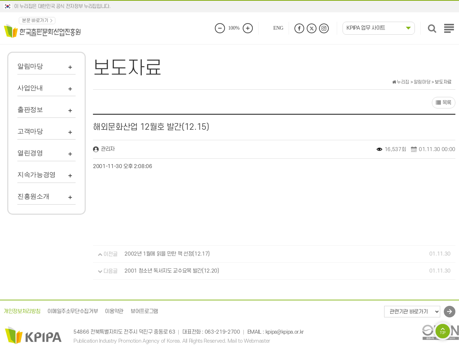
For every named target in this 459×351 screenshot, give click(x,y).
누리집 (400, 82)
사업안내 (30, 87)
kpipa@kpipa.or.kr (284, 332)
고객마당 (30, 131)
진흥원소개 (33, 196)
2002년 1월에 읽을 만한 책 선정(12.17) (167, 254)
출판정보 (30, 109)
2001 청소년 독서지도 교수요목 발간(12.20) (171, 271)
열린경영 (30, 153)
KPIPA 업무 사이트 (366, 28)
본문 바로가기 (35, 20)
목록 (443, 103)
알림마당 (30, 66)
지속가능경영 (36, 174)
